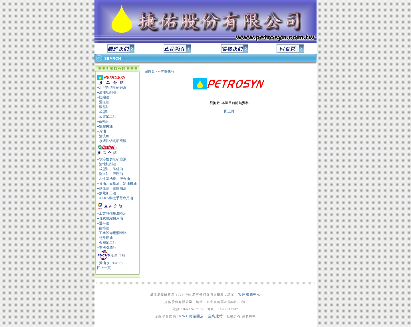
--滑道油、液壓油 (110, 174)
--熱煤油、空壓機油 (112, 188)
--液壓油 (103, 107)
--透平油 (103, 223)
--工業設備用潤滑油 (112, 214)
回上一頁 (104, 268)
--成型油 (103, 112)
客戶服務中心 (249, 294)
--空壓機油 (105, 126)
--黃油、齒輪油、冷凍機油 (117, 184)
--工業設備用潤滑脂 (112, 233)
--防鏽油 (103, 97)
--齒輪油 (103, 121)
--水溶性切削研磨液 (112, 87)
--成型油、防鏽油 (110, 169)
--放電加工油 (106, 117)
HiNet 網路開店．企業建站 (200, 316)
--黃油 (101, 131)
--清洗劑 (103, 136)
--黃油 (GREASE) (110, 263)
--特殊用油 (105, 238)
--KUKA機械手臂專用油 (115, 198)
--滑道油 (103, 102)
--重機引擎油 (106, 248)
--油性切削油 (106, 92)
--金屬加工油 (106, 243)
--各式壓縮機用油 (110, 218)
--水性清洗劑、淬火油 (113, 179)
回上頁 (229, 111)
